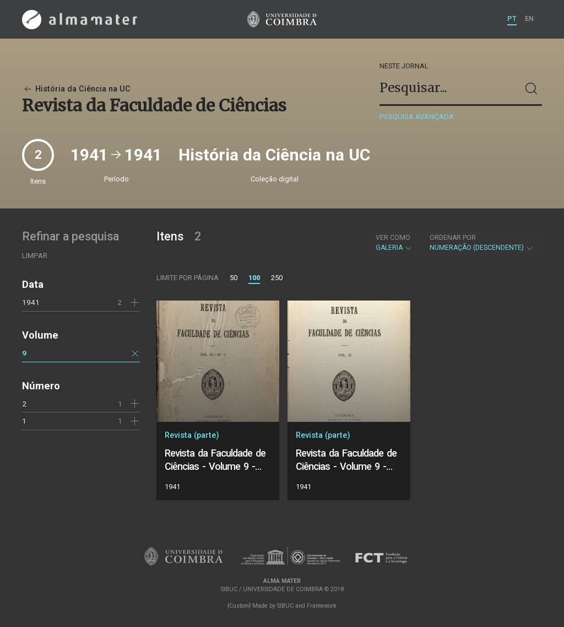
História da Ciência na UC (76, 89)
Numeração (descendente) (482, 242)
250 (277, 278)
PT (512, 18)
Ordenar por (453, 238)
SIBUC (285, 605)
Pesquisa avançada (416, 116)
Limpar (34, 255)
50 (233, 278)
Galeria (394, 242)
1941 (31, 302)
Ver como (393, 238)
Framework (322, 605)
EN (529, 18)
